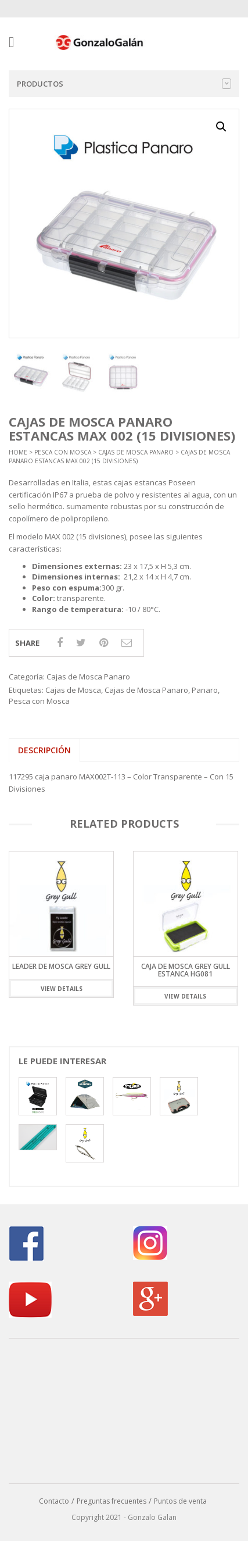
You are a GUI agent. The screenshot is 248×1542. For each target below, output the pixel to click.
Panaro (205, 690)
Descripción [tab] (44, 750)
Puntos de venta (180, 1501)
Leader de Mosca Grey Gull (61, 966)
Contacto (54, 1501)
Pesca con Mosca (62, 452)
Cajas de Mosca (73, 690)
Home (18, 452)
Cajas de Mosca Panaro (136, 452)
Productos (124, 83)
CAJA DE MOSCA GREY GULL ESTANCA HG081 (185, 969)
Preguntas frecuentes (111, 1501)
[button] (221, 126)
